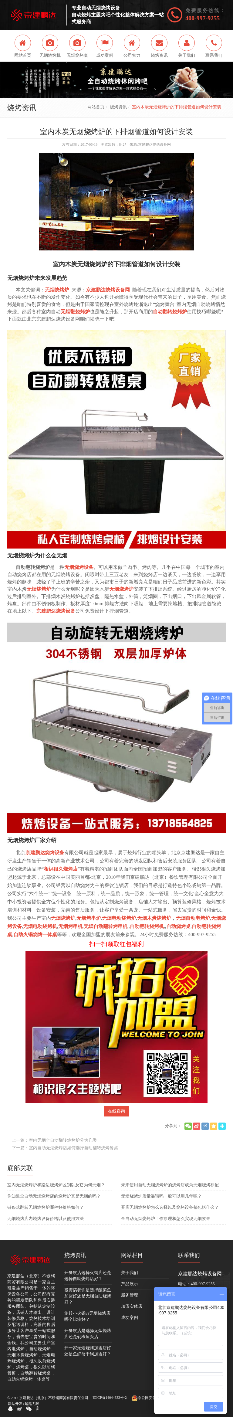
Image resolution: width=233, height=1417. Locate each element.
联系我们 (189, 1255)
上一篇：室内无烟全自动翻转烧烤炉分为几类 (54, 1140)
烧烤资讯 (118, 107)
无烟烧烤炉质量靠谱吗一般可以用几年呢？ (161, 1196)
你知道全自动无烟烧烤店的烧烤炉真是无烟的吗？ (54, 1196)
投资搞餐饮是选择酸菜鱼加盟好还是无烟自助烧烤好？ (87, 1296)
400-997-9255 (202, 18)
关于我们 (129, 1272)
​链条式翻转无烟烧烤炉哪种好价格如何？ (45, 1207)
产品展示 (129, 1284)
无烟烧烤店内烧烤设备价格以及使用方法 (45, 1218)
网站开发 (15, 1404)
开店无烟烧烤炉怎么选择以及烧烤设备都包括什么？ (170, 1207)
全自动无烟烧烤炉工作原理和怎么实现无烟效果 (165, 1218)
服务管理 (129, 1295)
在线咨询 (116, 1111)
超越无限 (32, 1404)
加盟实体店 (131, 1306)
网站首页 (95, 107)
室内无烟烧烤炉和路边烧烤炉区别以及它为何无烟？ (56, 1185)
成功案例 (129, 1317)
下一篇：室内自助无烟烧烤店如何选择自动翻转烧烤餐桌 (65, 1148)
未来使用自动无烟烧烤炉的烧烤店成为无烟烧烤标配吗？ (173, 1185)
